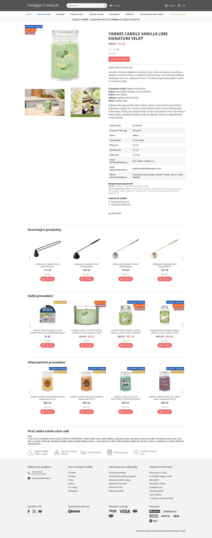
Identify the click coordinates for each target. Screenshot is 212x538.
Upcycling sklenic (156, 491)
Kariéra (71, 483)
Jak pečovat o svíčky (158, 472)
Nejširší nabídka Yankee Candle (41, 452)
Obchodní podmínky (117, 472)
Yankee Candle (96, 14)
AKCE (29, 14)
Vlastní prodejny (121, 452)
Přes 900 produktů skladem (69, 452)
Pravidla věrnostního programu (122, 476)
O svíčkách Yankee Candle (160, 476)
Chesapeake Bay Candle (151, 14)
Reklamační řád (115, 487)
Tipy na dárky (155, 494)
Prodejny (72, 476)
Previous (29, 258)
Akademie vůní (155, 487)
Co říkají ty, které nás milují (161, 498)
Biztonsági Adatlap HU (121, 204)
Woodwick (115, 14)
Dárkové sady (44, 14)
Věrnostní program (177, 14)
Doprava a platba (116, 491)
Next (182, 258)
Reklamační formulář (118, 483)
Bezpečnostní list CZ (120, 201)
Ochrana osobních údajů (119, 480)
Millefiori (129, 14)
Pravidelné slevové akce (148, 452)
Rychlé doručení (94, 452)
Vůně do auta (76, 14)
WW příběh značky (157, 483)
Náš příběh (154, 480)
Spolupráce (73, 491)
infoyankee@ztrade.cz (41, 478)
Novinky (60, 14)
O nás (70, 480)
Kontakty (72, 472)
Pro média (72, 487)
